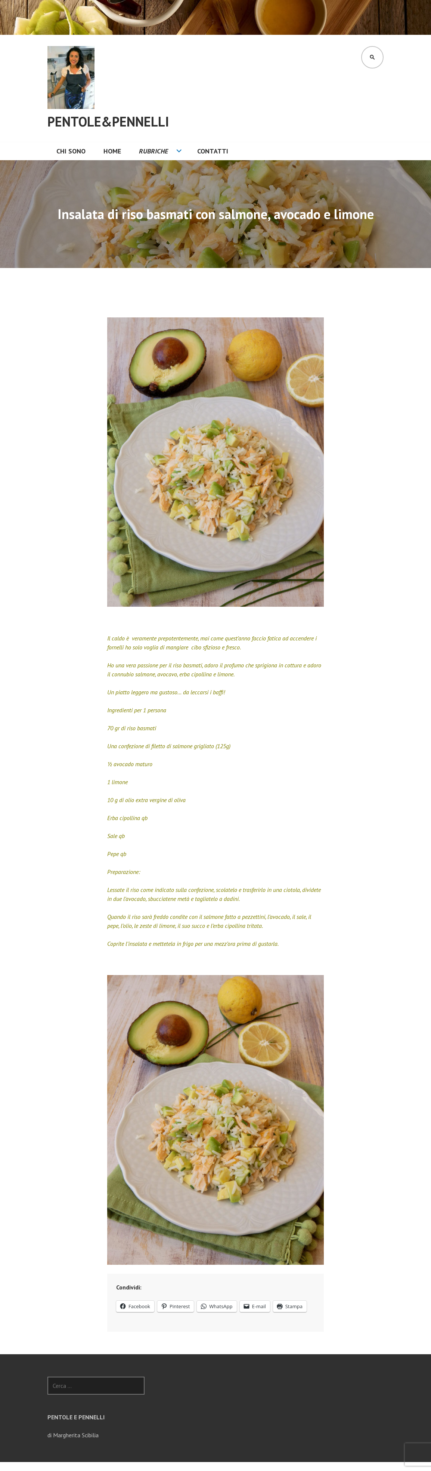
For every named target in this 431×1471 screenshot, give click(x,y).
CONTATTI (212, 151)
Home (112, 151)
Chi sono (71, 151)
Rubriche (153, 151)
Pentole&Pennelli (108, 121)
